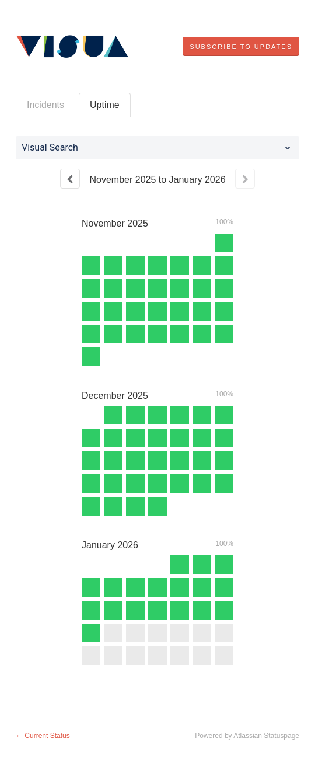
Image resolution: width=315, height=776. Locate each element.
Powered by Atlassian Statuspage (247, 736)
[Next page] (245, 179)
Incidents (45, 105)
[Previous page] (70, 179)
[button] (241, 47)
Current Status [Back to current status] (43, 736)
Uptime (105, 105)
